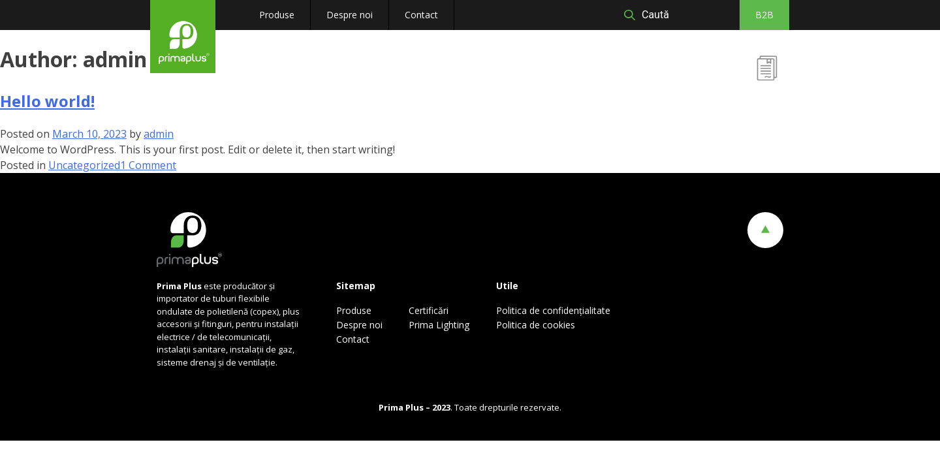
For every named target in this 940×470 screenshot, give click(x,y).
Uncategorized (84, 165)
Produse (276, 14)
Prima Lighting (439, 325)
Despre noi (349, 14)
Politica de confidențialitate (553, 310)
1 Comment (148, 165)
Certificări (766, 96)
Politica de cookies (535, 325)
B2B (764, 14)
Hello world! (47, 101)
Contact (421, 14)
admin (159, 134)
